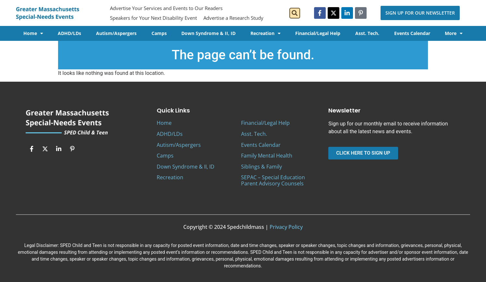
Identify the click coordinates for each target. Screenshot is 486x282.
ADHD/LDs (69, 33)
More (454, 33)
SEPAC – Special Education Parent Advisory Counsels (273, 180)
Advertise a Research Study (233, 18)
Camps (159, 33)
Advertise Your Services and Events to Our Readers (166, 8)
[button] (294, 13)
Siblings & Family (261, 166)
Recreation (265, 33)
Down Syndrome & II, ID (208, 33)
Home (33, 33)
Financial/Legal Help (317, 33)
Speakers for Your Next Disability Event (153, 18)
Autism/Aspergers (116, 33)
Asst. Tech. (367, 33)
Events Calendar (412, 33)
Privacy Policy (286, 226)
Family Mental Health (266, 155)
